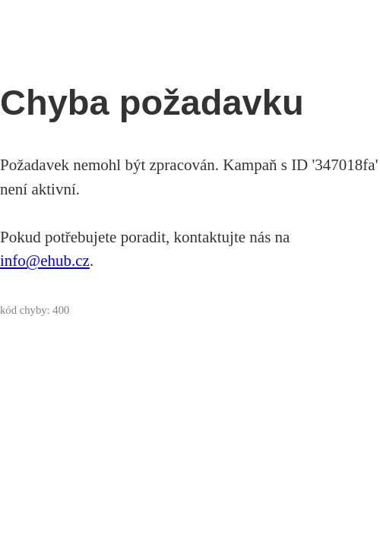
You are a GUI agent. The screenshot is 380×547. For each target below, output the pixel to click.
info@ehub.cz (45, 260)
